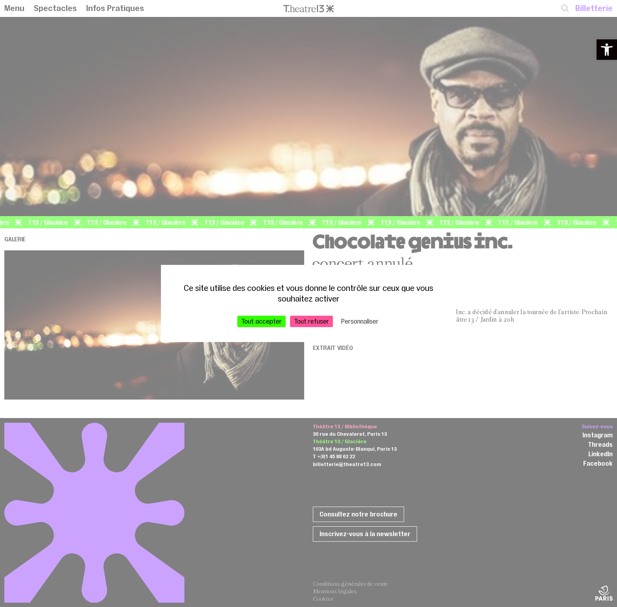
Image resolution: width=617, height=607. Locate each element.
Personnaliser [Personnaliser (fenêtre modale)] (360, 321)
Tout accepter (261, 321)
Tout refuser (311, 321)
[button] (607, 49)
